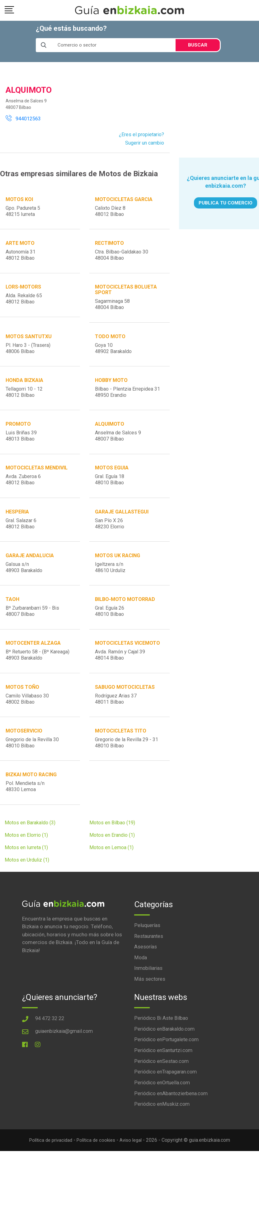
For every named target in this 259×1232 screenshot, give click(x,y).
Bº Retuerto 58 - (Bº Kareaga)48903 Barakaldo (38, 679)
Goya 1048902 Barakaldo (113, 355)
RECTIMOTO (109, 246)
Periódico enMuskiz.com (163, 1140)
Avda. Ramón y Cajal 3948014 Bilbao (120, 679)
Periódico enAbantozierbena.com (173, 1130)
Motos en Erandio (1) (112, 868)
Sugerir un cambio (144, 143)
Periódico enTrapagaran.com (168, 1107)
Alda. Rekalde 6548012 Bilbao (24, 304)
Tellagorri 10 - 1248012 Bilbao (24, 402)
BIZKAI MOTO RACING (31, 805)
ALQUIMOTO (110, 436)
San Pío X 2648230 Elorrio (110, 540)
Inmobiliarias (149, 1002)
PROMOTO (18, 436)
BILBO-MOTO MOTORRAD (125, 621)
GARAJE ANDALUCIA (30, 574)
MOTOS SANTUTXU (29, 344)
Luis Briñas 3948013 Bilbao (21, 448)
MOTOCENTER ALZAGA (33, 667)
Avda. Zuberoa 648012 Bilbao (23, 494)
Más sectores (150, 1013)
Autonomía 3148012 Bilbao (21, 258)
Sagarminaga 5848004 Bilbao (112, 309)
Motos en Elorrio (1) (26, 868)
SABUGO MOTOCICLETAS (125, 713)
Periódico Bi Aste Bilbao (162, 1052)
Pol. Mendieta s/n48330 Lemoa (25, 817)
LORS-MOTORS (23, 292)
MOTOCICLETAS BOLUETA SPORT (126, 294)
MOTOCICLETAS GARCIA (124, 200)
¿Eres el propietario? (141, 134)
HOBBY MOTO (111, 390)
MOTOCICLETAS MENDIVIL (37, 482)
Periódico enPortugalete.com (168, 1074)
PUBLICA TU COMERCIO (225, 203)
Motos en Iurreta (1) (26, 880)
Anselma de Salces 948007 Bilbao (118, 448)
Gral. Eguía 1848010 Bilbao (110, 494)
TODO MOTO (110, 344)
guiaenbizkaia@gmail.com (66, 1065)
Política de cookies (97, 1177)
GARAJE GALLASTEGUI (122, 528)
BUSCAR (197, 45)
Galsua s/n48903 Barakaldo (24, 586)
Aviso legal (134, 1177)
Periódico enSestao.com (163, 1096)
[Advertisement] (219, 111)
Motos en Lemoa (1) (111, 880)
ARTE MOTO (20, 246)
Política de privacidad (47, 1177)
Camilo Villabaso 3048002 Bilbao (27, 725)
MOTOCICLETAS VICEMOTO (127, 667)
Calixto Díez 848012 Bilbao (110, 211)
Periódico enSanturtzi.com (165, 1085)
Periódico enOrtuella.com (164, 1118)
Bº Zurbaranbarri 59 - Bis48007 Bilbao (32, 632)
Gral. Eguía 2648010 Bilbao (110, 632)
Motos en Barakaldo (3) (30, 855)
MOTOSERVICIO (24, 759)
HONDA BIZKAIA (25, 390)
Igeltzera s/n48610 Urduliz (110, 586)
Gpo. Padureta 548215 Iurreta (23, 211)
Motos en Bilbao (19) (112, 855)
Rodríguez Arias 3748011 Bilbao (116, 725)
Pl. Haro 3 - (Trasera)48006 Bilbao (28, 355)
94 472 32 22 (51, 1052)
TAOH (13, 621)
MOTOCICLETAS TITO (121, 759)
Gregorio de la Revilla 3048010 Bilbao (32, 771)
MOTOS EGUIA (112, 482)
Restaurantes (149, 969)
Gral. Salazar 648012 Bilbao (21, 540)
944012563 (23, 119)
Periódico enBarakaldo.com (166, 1063)
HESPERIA (17, 528)
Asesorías (146, 980)
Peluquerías (148, 958)
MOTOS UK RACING (117, 574)
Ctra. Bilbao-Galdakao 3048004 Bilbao (121, 258)
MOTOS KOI (19, 200)
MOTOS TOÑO (23, 713)
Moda (141, 991)
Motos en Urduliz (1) (27, 893)
